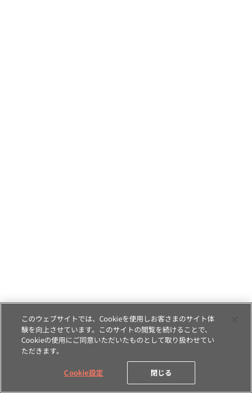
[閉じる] (235, 320)
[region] (126, 347)
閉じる (161, 372)
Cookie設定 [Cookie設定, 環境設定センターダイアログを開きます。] (83, 372)
